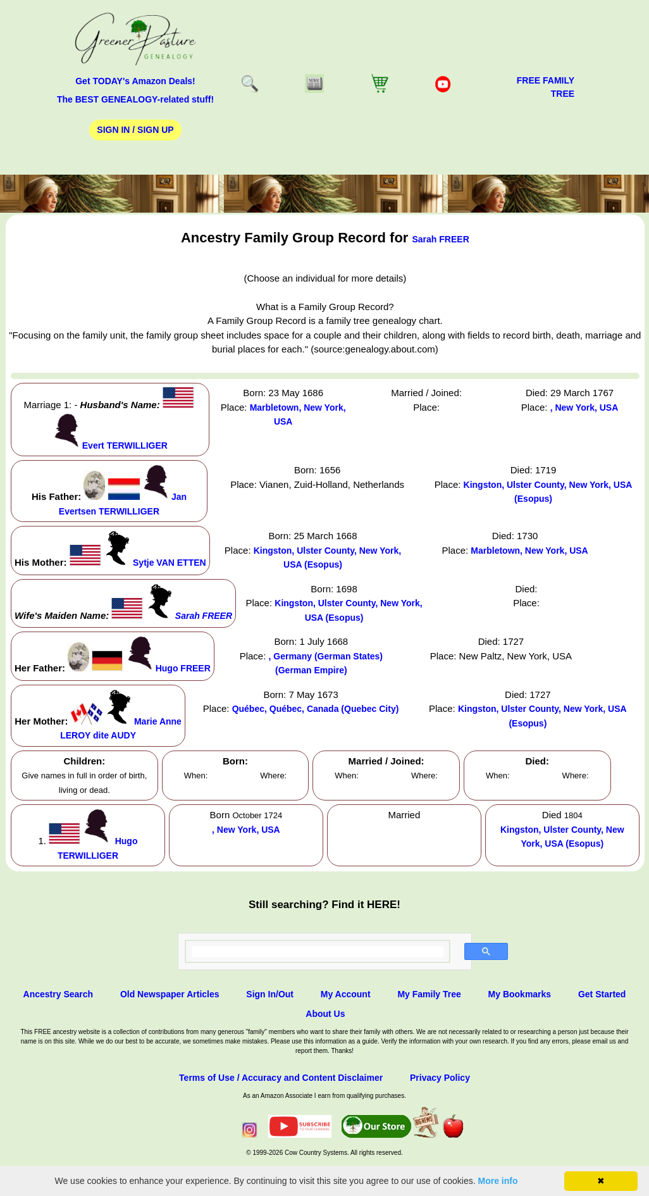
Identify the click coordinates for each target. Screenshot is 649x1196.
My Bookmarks (520, 994)
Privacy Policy (440, 1078)
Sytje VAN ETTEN (169, 563)
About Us (325, 1014)
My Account (346, 994)
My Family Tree (428, 994)
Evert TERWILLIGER (125, 445)
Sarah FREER (440, 239)
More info (498, 1181)
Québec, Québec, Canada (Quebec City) (315, 709)
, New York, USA (584, 407)
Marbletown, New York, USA (529, 550)
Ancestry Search (58, 994)
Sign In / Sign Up (135, 130)
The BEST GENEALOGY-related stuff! (135, 99)
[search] (318, 951)
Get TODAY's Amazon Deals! (135, 81)
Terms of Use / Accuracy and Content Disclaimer (281, 1078)
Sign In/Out (270, 994)
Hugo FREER (183, 668)
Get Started (602, 994)
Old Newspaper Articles (169, 994)
